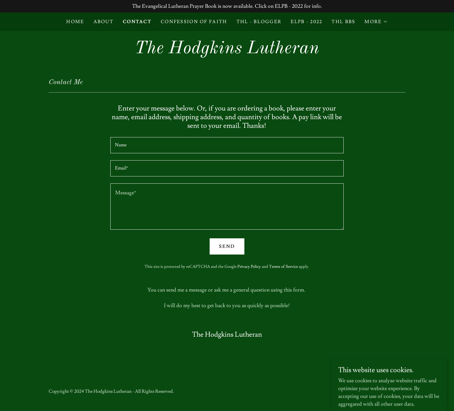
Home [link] (75, 22)
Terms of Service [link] (283, 266)
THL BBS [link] (343, 22)
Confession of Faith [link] (194, 22)
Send (227, 246)
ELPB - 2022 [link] (306, 22)
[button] (376, 21)
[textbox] (226, 145)
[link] (227, 51)
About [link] (104, 22)
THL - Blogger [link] (259, 22)
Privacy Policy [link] (249, 266)
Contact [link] (137, 22)
